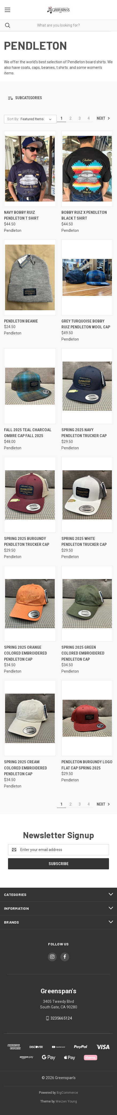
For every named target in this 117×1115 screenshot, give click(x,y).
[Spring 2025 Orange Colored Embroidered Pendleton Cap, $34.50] (30, 603)
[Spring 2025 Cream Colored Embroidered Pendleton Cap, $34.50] (30, 718)
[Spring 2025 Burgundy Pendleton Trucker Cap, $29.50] (30, 495)
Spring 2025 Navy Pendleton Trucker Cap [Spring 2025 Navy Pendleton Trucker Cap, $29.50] (84, 432)
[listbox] (37, 119)
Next (103, 118)
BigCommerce (67, 1093)
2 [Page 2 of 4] (70, 118)
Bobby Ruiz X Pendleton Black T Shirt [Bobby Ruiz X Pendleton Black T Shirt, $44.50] (84, 215)
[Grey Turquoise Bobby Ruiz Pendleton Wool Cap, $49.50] (87, 277)
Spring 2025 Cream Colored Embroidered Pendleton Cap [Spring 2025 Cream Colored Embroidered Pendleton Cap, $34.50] (25, 768)
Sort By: (13, 119)
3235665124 (61, 1018)
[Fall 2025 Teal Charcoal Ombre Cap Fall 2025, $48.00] (30, 386)
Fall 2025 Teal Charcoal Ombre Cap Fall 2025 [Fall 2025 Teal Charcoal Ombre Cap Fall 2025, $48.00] (28, 432)
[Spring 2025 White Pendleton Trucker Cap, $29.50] (87, 495)
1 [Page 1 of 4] (61, 118)
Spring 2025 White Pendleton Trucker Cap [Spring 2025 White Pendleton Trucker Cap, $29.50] (84, 541)
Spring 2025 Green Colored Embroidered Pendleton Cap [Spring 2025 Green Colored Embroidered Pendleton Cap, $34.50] (82, 653)
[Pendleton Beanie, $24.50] (30, 277)
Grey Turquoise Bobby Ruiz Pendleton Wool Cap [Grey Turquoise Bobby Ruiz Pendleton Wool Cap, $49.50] (85, 324)
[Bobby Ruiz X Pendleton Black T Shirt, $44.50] (87, 169)
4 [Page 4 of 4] (89, 118)
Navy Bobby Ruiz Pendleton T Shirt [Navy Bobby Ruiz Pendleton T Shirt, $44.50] (21, 215)
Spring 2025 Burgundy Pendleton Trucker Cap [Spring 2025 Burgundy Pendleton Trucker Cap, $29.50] (26, 541)
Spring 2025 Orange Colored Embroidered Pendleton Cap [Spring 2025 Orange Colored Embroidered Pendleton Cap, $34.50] (25, 653)
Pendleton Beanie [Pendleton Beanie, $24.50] (21, 321)
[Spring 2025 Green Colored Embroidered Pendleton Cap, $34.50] (87, 603)
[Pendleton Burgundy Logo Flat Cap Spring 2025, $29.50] (87, 718)
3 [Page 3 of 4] (80, 118)
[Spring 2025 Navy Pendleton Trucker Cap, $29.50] (87, 386)
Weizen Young (66, 1101)
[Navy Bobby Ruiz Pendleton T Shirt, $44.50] (30, 169)
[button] (58, 98)
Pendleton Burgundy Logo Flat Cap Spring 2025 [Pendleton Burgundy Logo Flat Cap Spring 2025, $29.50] (86, 765)
